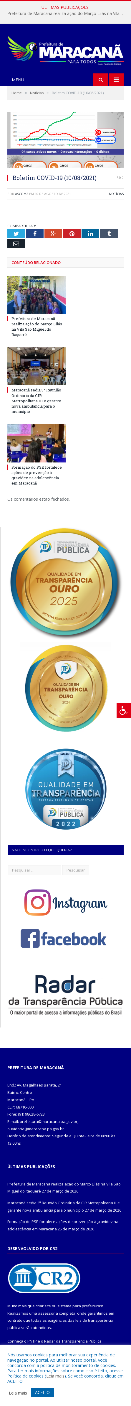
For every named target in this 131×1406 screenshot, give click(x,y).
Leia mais (55, 1376)
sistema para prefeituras (79, 1306)
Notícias (116, 193)
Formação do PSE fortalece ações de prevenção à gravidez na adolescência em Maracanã (36, 475)
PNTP (32, 1341)
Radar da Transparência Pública (73, 1341)
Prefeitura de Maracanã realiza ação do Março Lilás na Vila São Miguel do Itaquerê (67, 13)
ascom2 (21, 193)
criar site (43, 1306)
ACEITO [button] (42, 1392)
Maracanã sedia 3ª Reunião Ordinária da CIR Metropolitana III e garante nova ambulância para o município (36, 400)
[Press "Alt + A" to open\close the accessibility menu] (124, 710)
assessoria (48, 1313)
